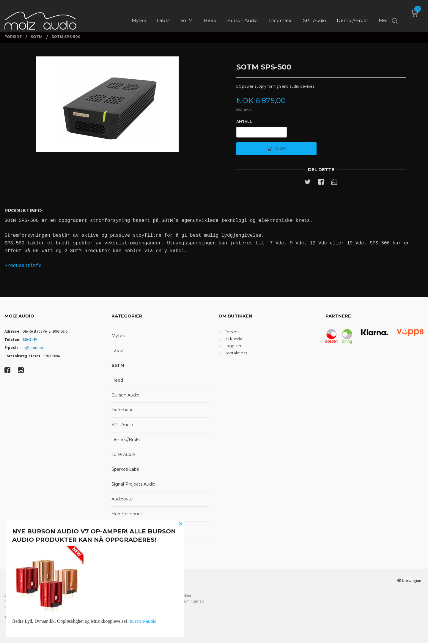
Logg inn (232, 345)
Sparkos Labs (125, 469)
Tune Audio (123, 454)
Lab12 (117, 350)
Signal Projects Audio (133, 484)
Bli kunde (233, 338)
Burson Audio (125, 395)
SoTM (117, 365)
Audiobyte (122, 499)
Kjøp (276, 148)
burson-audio (143, 621)
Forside (231, 331)
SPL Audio (122, 424)
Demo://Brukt (125, 439)
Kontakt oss (235, 352)
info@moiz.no (31, 347)
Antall (244, 121)
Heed (117, 380)
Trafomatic (122, 410)
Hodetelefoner (126, 513)
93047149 (29, 339)
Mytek (118, 335)
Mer (383, 15)
